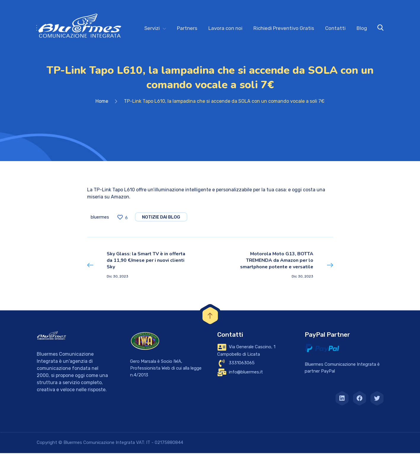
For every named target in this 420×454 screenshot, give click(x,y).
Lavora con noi (225, 28)
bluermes (100, 218)
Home (101, 102)
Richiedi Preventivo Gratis (283, 28)
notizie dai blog (161, 218)
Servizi (152, 28)
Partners (187, 28)
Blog (362, 28)
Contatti (335, 28)
